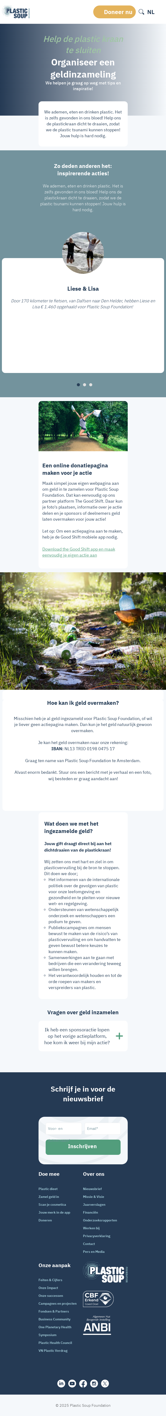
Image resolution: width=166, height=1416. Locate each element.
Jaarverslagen (94, 1204)
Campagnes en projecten (58, 1303)
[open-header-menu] (160, 12)
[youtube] (72, 1383)
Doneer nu (118, 12)
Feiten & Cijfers (50, 1280)
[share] (61, 1383)
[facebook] (83, 1383)
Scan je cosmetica (52, 1204)
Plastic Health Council (55, 1343)
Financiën (90, 1212)
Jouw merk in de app (54, 1212)
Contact (89, 1244)
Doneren (45, 1220)
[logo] (105, 1299)
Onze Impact (48, 1288)
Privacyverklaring (96, 1236)
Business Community (54, 1319)
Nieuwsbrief (92, 1189)
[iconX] (105, 1383)
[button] (78, 384)
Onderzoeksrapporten (100, 1220)
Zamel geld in (49, 1197)
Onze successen (51, 1296)
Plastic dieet (48, 1189)
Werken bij (91, 1228)
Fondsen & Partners (54, 1311)
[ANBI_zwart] (105, 1325)
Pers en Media (94, 1251)
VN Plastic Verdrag (53, 1350)
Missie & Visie (93, 1197)
